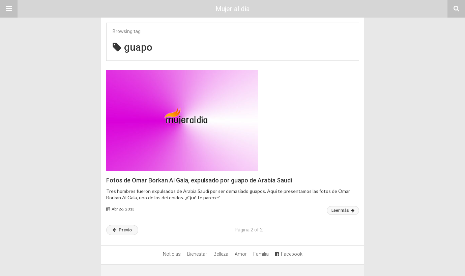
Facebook (288, 254)
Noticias (172, 254)
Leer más (342, 210)
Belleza (220, 254)
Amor (241, 254)
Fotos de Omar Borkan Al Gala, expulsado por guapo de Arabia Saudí (199, 180)
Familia (261, 254)
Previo (122, 229)
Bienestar (197, 254)
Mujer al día (232, 9)
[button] (9, 9)
